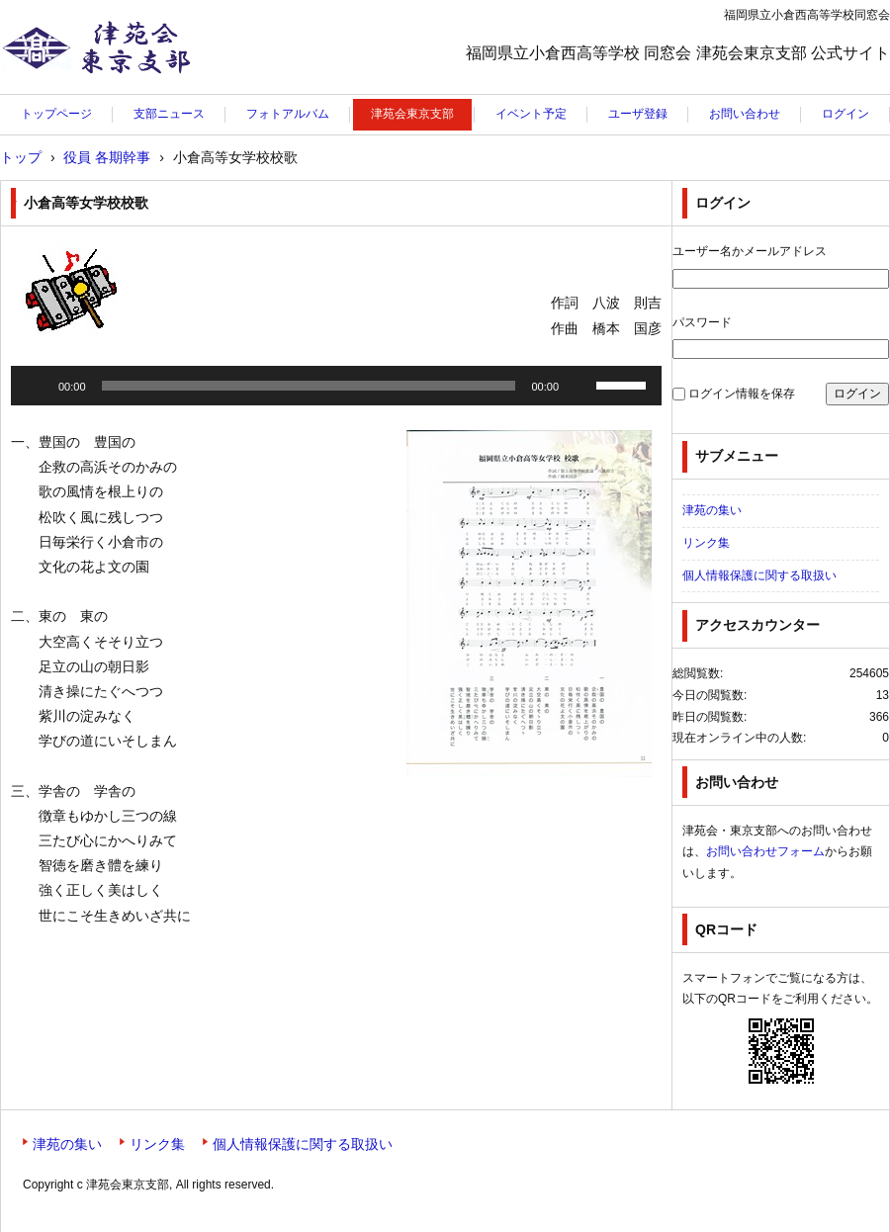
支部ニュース (169, 114)
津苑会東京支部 (62, 94)
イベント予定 (531, 114)
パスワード (702, 322)
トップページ (56, 114)
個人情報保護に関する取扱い (759, 575)
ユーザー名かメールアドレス (749, 251)
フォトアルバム (287, 114)
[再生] (36, 386)
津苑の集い (712, 510)
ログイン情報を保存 (741, 393)
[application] (336, 385)
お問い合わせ (744, 114)
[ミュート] (580, 386)
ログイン (845, 114)
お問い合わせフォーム (765, 851)
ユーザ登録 (638, 114)
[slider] (309, 386)
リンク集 (706, 543)
